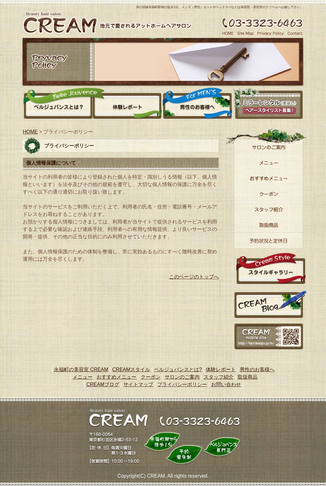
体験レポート (127, 103)
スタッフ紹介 (268, 209)
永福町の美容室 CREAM (81, 369)
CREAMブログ (102, 384)
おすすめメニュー (268, 178)
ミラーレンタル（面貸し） (268, 103)
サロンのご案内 (268, 147)
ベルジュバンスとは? (178, 369)
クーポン (268, 194)
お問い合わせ (226, 384)
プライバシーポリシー (182, 384)
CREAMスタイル (131, 369)
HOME (30, 131)
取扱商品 (247, 377)
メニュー (268, 163)
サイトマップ (138, 384)
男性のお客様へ (198, 103)
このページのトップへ (194, 276)
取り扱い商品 (268, 225)
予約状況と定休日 (268, 240)
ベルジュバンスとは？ (57, 103)
